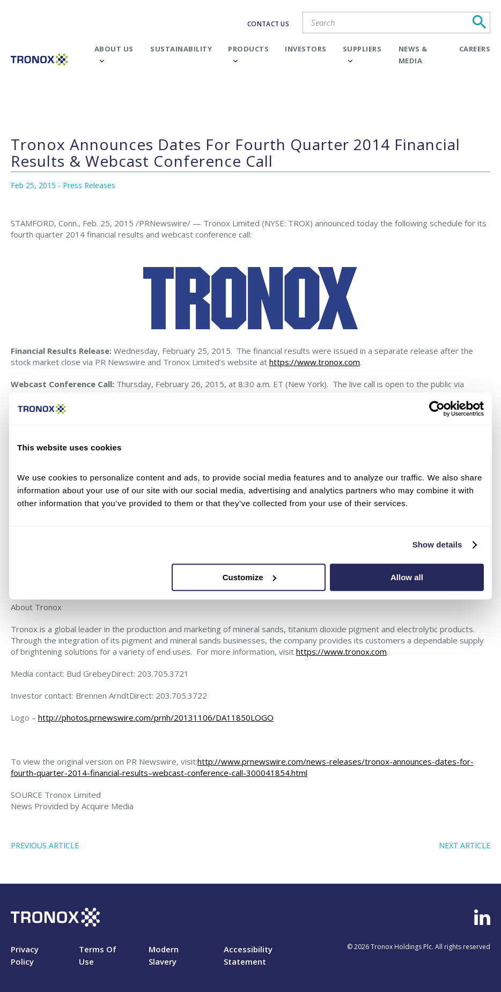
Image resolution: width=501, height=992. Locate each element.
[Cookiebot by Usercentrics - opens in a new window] (437, 409)
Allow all (407, 577)
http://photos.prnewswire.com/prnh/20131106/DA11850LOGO (156, 717)
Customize (249, 577)
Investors (306, 49)
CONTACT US (268, 23)
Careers (475, 49)
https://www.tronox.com (314, 362)
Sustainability (181, 49)
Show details (437, 544)
